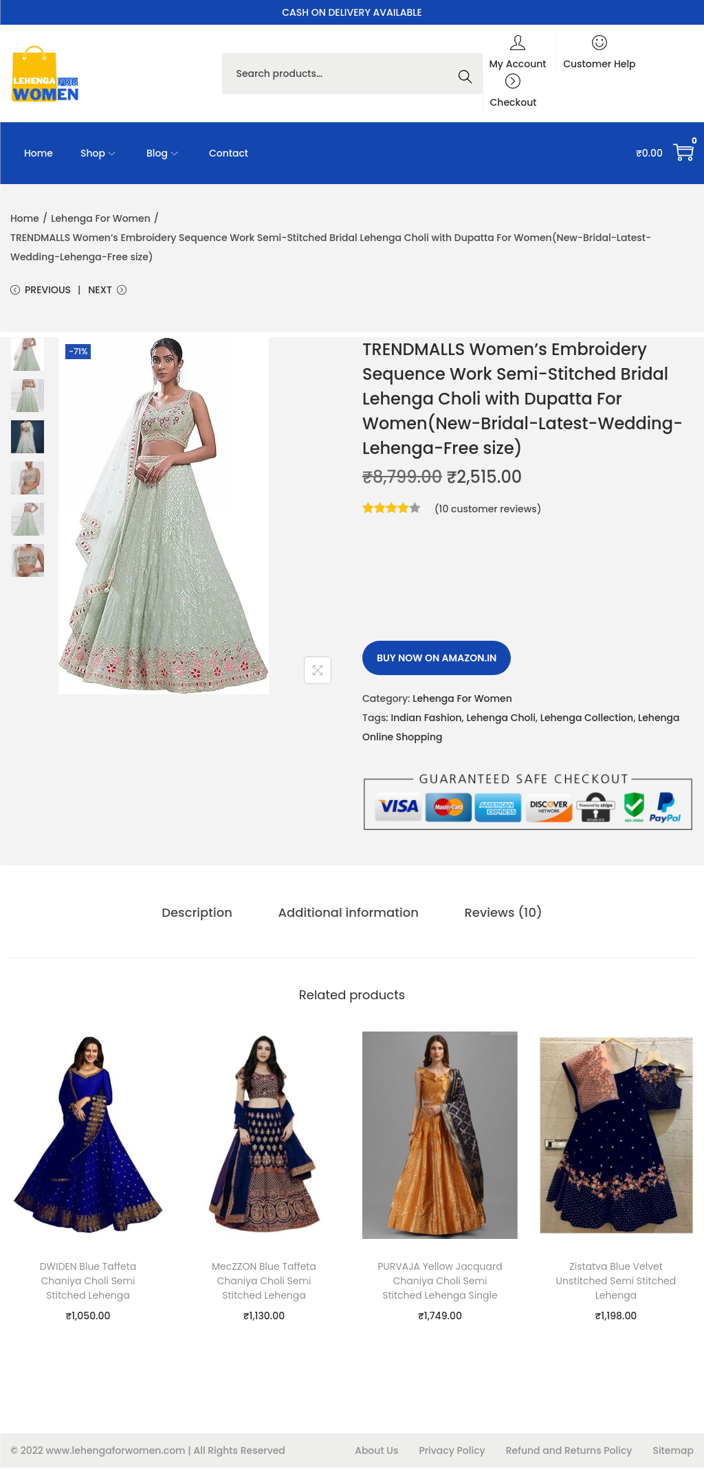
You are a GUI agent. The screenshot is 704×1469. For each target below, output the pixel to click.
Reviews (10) (499, 914)
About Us (376, 1452)
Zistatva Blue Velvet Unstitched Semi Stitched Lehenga (616, 1282)
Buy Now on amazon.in (436, 660)
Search (469, 73)
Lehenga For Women (101, 218)
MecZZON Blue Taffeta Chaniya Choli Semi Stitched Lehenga (264, 1282)
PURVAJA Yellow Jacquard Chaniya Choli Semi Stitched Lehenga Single (439, 1282)
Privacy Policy (452, 1452)
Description (201, 914)
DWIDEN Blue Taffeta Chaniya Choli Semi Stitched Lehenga (88, 1282)
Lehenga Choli (501, 720)
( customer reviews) (488, 511)
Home (24, 218)
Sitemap (673, 1452)
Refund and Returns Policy (569, 1452)
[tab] (201, 914)
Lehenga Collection (586, 720)
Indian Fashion (425, 720)
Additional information (348, 914)
